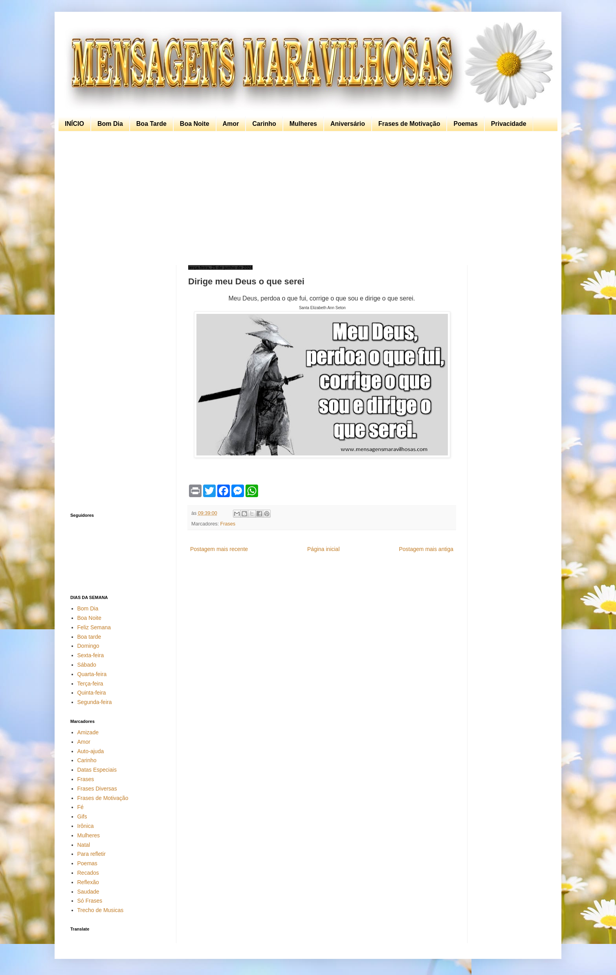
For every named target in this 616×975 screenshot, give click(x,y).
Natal (83, 845)
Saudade (88, 891)
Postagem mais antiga (426, 549)
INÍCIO (74, 123)
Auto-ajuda (90, 751)
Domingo (88, 646)
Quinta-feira (91, 692)
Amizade (88, 732)
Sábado (86, 665)
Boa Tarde (151, 123)
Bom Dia (110, 123)
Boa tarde (89, 637)
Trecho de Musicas (100, 910)
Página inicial (323, 549)
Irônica (85, 826)
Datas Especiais (97, 770)
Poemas (465, 123)
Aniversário (347, 123)
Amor (231, 123)
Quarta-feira (92, 674)
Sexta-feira (90, 655)
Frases (228, 524)
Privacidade (508, 123)
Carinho (264, 123)
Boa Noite (194, 123)
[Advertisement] (306, 198)
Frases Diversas (97, 788)
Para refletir (91, 854)
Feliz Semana (94, 627)
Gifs (82, 816)
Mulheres (303, 123)
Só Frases (90, 901)
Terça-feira (90, 683)
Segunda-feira (94, 702)
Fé (80, 807)
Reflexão (88, 882)
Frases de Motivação (409, 123)
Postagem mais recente (219, 549)
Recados (88, 873)
